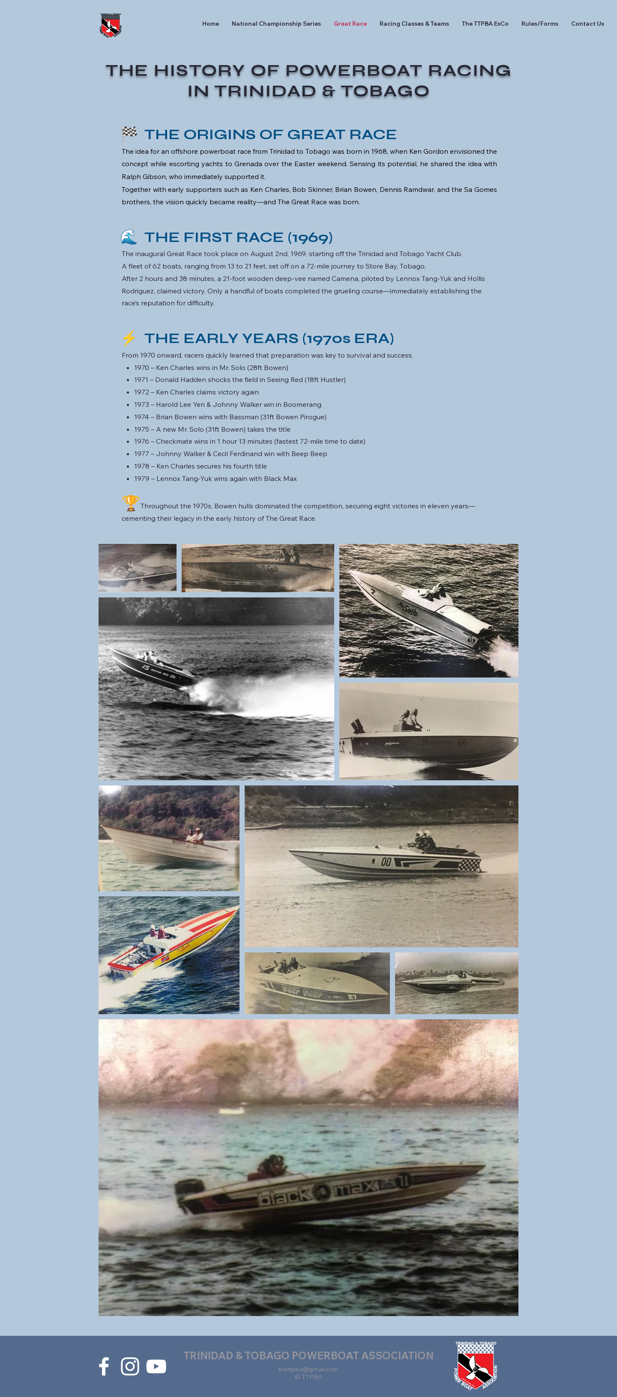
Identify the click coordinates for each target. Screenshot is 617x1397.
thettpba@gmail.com (308, 1369)
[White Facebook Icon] (104, 1366)
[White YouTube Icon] (156, 1366)
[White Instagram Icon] (130, 1366)
